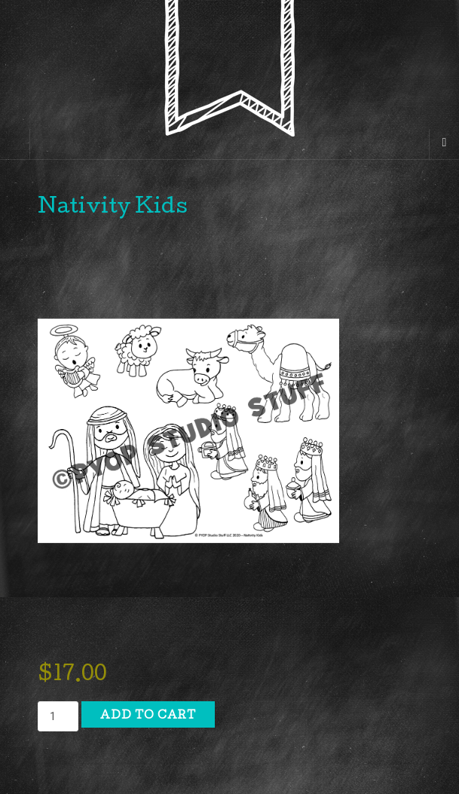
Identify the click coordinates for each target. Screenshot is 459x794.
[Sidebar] (15, 144)
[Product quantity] (58, 716)
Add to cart (148, 716)
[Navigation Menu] (444, 144)
